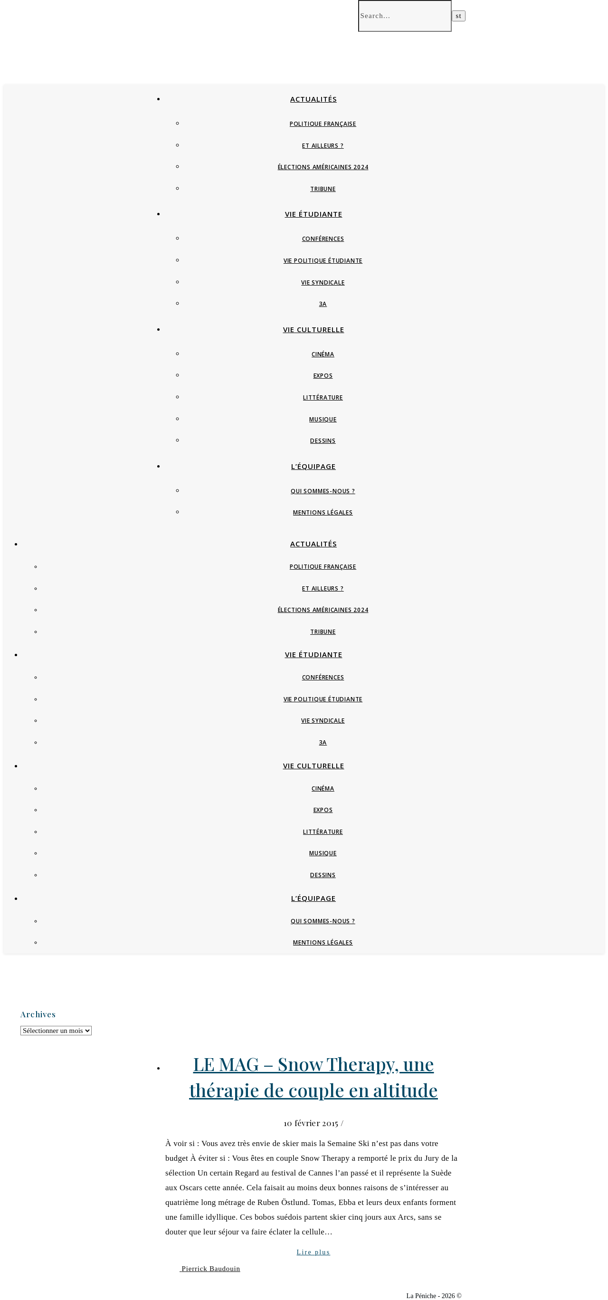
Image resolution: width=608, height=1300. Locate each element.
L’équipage (313, 466)
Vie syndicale (322, 282)
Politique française (323, 124)
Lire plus (314, 1252)
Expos (323, 376)
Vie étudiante (313, 214)
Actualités (313, 99)
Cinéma (323, 354)
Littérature (323, 397)
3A (323, 304)
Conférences (323, 239)
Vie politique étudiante (323, 261)
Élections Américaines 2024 (323, 167)
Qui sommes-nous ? (323, 491)
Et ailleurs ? (322, 146)
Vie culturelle (313, 329)
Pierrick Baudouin (211, 1268)
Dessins (323, 441)
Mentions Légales (323, 512)
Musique (323, 419)
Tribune (323, 189)
